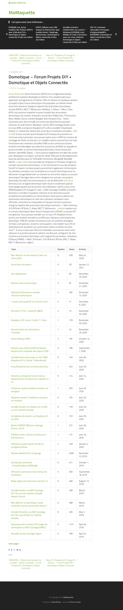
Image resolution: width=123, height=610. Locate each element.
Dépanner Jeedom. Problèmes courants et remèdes (29, 399)
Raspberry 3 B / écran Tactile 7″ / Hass (29, 320)
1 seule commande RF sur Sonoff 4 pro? (29, 301)
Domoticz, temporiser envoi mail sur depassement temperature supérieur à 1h (29, 379)
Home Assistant (16, 94)
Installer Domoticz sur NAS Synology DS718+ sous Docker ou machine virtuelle (28, 515)
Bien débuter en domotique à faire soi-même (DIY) (29, 257)
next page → (15, 543)
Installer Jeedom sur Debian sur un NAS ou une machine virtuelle (29, 408)
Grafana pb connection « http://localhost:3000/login (24, 464)
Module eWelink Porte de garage (26, 453)
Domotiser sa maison (21, 264)
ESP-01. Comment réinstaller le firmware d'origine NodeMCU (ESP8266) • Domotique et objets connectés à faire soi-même (101, 33)
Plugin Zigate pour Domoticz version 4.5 (29, 481)
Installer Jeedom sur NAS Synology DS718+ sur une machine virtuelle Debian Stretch (27, 493)
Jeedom (61, 208)
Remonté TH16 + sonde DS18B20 (27, 311)
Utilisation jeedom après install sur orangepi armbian (27, 445)
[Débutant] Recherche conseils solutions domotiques (25, 294)
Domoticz (68, 180)
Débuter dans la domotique (24, 283)
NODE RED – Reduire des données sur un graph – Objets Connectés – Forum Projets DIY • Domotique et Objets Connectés (26, 59)
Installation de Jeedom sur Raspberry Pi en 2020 (29, 417)
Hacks (25, 162)
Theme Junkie (75, 602)
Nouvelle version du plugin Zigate (26, 533)
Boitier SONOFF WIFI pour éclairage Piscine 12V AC (27, 427)
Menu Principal (17, 3)
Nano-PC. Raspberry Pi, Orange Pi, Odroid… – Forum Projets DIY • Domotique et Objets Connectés (60, 58)
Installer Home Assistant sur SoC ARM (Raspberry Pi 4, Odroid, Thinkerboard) (29, 359)
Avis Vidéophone (19, 273)
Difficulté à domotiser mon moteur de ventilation (29, 473)
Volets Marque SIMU (20, 338)
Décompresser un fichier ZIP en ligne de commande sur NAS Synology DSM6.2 (29, 526)
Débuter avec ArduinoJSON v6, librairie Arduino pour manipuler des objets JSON (29, 349)
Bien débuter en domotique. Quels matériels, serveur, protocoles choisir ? (29, 504)
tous (10, 554)
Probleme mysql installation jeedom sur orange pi (29, 390)
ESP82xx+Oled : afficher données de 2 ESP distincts (28, 436)
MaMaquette (22, 12)
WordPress (56, 602)
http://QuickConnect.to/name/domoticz (29, 366)
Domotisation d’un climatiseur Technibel (25, 331)
